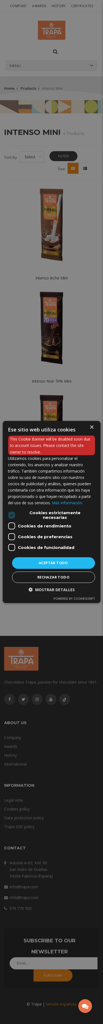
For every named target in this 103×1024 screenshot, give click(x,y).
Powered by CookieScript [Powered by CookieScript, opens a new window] (74, 598)
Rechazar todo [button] (53, 577)
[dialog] (51, 512)
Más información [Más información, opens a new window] (67, 502)
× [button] (92, 427)
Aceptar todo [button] (53, 562)
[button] (52, 589)
